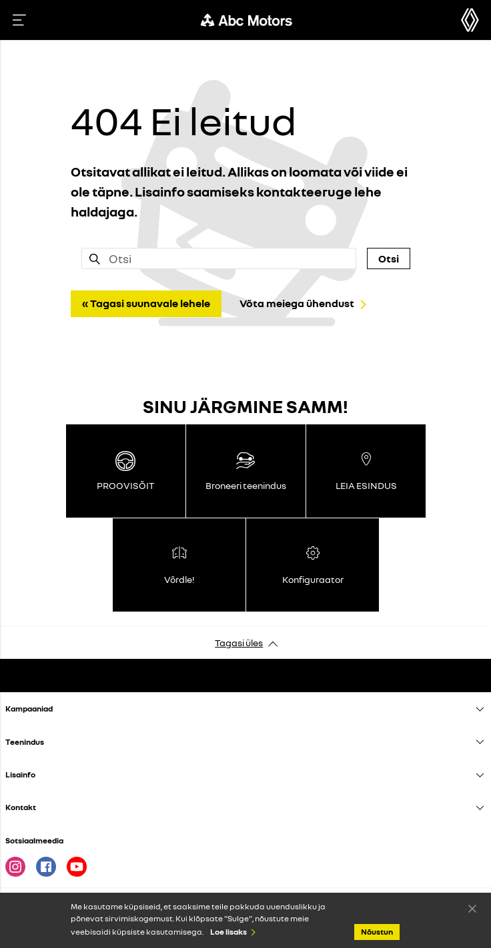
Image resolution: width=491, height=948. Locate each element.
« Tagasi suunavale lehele (146, 303)
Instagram (15, 867)
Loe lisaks (228, 932)
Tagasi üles (239, 642)
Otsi (388, 258)
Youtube (77, 867)
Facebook (46, 867)
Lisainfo (20, 774)
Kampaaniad (29, 708)
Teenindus (24, 742)
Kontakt (20, 807)
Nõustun (472, 908)
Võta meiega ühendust (296, 303)
